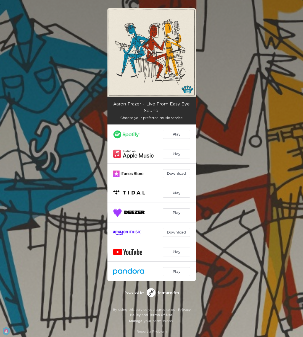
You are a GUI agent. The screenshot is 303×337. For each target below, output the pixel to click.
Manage (136, 321)
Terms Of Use (160, 315)
